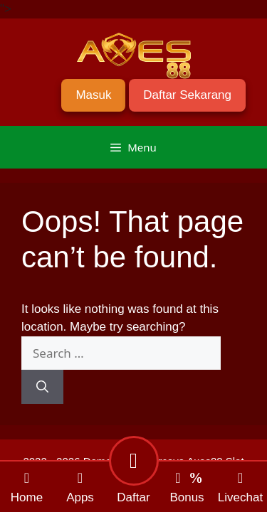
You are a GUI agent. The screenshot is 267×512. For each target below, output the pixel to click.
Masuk (93, 95)
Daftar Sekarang (187, 95)
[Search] (42, 387)
